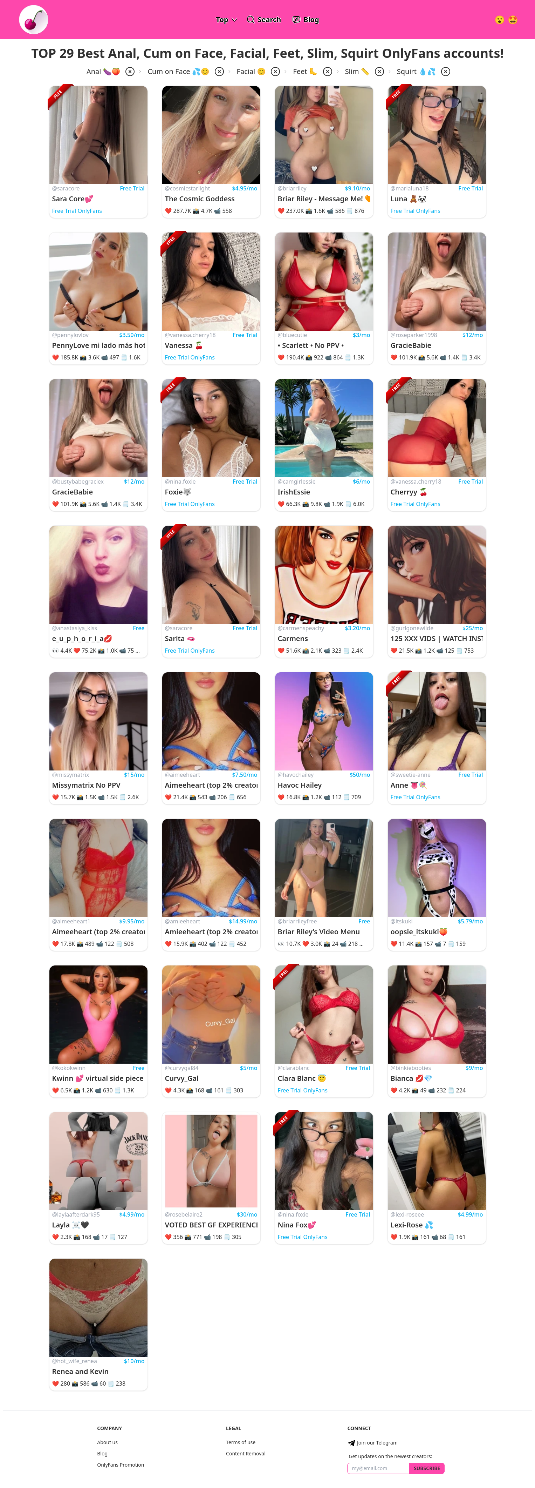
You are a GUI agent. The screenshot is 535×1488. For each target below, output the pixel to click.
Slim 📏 (357, 71)
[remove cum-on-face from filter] (218, 71)
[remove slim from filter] (378, 71)
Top (222, 19)
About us (107, 1442)
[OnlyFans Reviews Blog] (305, 19)
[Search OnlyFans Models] (264, 19)
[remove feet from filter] (327, 71)
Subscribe (427, 1468)
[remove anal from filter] (129, 71)
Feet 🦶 (305, 71)
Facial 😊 (251, 71)
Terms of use (240, 1442)
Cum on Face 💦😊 (178, 71)
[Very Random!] (499, 19)
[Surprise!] (513, 19)
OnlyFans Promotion (120, 1464)
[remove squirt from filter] (445, 71)
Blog (102, 1453)
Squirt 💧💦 (416, 71)
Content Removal (246, 1453)
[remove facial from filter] (274, 71)
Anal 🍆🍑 (104, 71)
